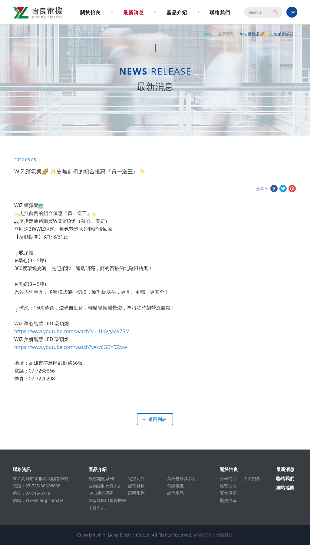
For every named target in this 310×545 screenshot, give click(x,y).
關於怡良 (90, 12)
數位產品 (175, 493)
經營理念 (228, 486)
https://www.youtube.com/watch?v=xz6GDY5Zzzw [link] (70, 347)
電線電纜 (175, 486)
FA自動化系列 (101, 493)
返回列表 (157, 419)
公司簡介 (228, 478)
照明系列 (136, 493)
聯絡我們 (219, 12)
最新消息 (133, 12)
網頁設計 (202, 535)
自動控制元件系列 (105, 486)
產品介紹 (177, 12)
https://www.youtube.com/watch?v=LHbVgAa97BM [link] (72, 331)
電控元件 (136, 478)
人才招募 (251, 478)
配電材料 (136, 486)
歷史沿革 (228, 500)
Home (206, 34)
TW (292, 12)
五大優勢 (228, 493)
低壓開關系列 (101, 478)
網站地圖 (285, 487)
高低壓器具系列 (181, 478)
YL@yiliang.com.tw (44, 500)
